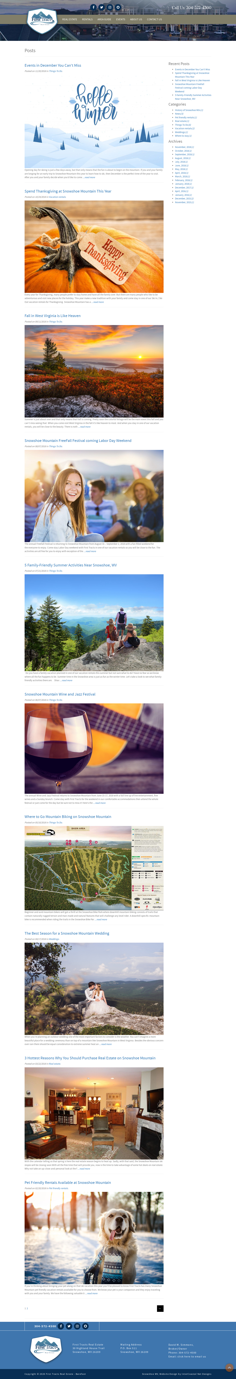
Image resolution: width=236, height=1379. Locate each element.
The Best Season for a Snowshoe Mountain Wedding (67, 933)
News (179, 113)
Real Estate (69, 19)
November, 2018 (184, 147)
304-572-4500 (198, 7)
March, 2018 (182, 176)
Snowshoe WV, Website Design (159, 1373)
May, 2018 (181, 169)
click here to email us (191, 1356)
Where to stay (183, 135)
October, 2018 (183, 150)
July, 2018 (181, 161)
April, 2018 (181, 173)
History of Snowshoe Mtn (189, 110)
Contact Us (154, 19)
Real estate (54, 1063)
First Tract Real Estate (46, 1350)
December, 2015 (184, 198)
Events (120, 19)
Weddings (54, 939)
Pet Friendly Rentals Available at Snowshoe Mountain (68, 1182)
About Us (136, 19)
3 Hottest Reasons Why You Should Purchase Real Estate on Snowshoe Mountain (90, 1058)
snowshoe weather (168, 7)
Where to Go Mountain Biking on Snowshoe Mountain (68, 816)
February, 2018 (183, 180)
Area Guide (104, 19)
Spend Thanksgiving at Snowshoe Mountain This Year (68, 191)
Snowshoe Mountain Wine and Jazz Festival (60, 694)
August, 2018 (183, 158)
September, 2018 (184, 154)
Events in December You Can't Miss (53, 65)
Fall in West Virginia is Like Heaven (53, 315)
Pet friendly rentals (58, 1188)
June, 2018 (181, 165)
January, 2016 (183, 195)
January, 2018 (183, 183)
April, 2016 (181, 191)
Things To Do (55, 71)
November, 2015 (184, 202)
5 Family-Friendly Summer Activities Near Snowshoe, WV (71, 565)
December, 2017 (184, 187)
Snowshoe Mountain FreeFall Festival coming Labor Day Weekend (78, 440)
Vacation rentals (57, 197)
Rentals (87, 19)
